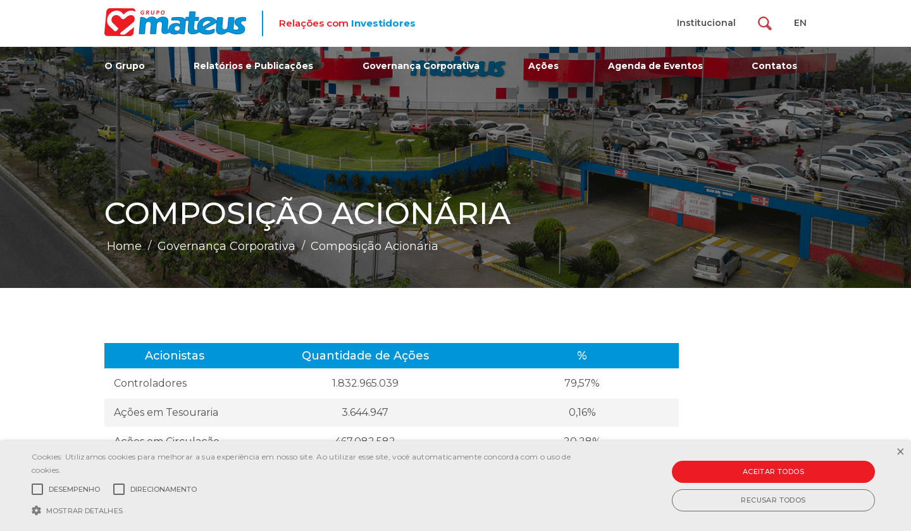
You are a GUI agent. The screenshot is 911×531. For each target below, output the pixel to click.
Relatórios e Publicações (253, 66)
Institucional (706, 22)
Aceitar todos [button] (773, 471)
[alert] (455, 486)
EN (800, 22)
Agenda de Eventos (655, 66)
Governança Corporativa (421, 66)
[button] (307, 509)
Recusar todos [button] (773, 500)
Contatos (774, 66)
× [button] (900, 452)
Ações (543, 66)
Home (124, 246)
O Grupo (124, 66)
